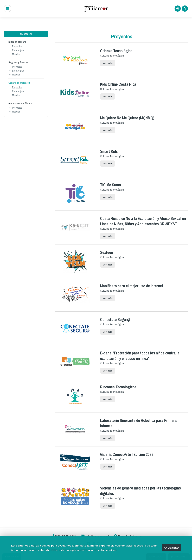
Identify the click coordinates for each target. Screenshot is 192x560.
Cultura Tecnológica (19, 83)
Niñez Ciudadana (17, 42)
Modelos (16, 54)
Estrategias (18, 50)
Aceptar (171, 547)
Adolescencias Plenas (20, 103)
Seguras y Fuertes (18, 62)
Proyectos (17, 46)
